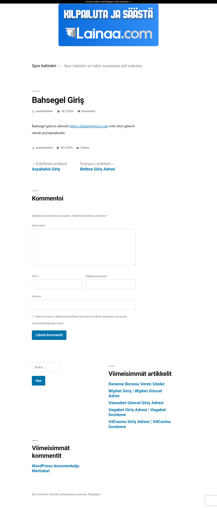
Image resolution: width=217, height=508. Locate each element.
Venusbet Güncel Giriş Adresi (136, 402)
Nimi (35, 276)
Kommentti (38, 225)
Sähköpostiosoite (97, 276)
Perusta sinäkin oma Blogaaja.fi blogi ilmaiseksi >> (108, 2)
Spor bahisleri (44, 65)
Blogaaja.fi (94, 494)
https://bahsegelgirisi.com (89, 126)
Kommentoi (88, 111)
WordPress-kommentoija (55, 465)
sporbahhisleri (44, 111)
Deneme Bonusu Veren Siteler (136, 383)
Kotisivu (36, 296)
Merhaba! (41, 470)
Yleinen (84, 147)
